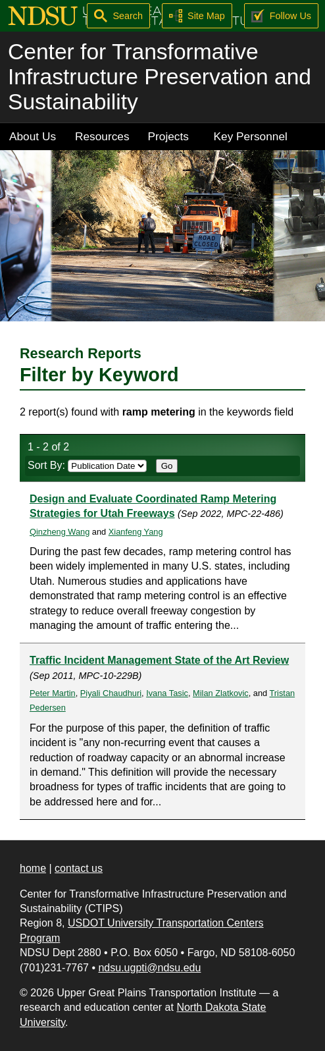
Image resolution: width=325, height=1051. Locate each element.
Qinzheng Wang (59, 532)
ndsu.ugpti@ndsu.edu (149, 967)
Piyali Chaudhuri (110, 693)
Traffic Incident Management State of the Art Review (159, 660)
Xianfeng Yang (136, 532)
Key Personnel (251, 136)
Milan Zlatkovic (221, 693)
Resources (102, 136)
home (33, 868)
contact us (79, 868)
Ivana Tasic (167, 693)
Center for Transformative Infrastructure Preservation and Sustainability (159, 77)
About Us (32, 136)
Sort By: (87, 465)
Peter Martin (53, 693)
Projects (168, 136)
